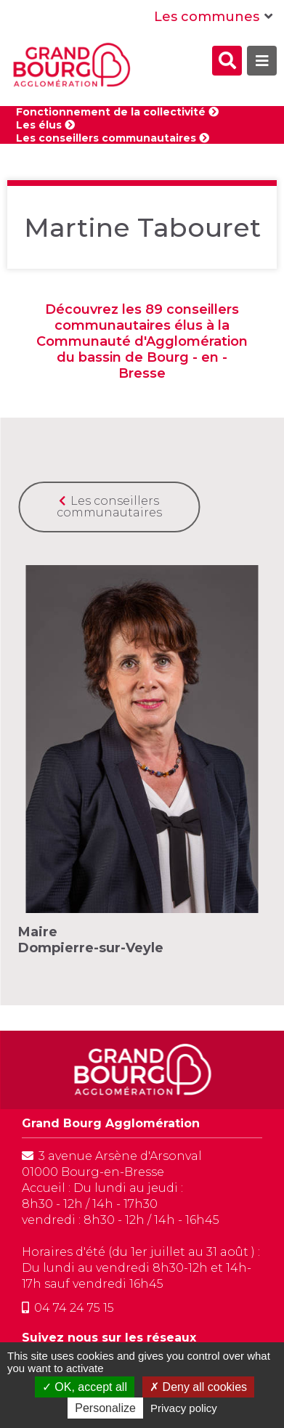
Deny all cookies (198, 1387)
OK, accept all (84, 1387)
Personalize (105, 1408)
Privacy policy (183, 1408)
